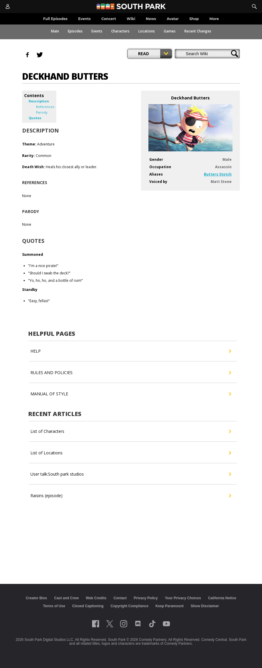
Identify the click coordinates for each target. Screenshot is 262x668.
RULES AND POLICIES (130, 373)
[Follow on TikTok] (152, 623)
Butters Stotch (218, 174)
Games (170, 31)
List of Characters (130, 431)
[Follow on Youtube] (166, 623)
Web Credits (96, 598)
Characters (120, 31)
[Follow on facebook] (95, 623)
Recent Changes (197, 31)
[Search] (254, 6)
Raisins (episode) (130, 496)
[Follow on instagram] (123, 623)
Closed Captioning (88, 606)
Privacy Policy (146, 598)
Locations (146, 31)
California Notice (222, 598)
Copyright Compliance (129, 606)
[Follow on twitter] (109, 623)
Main (55, 31)
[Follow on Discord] (138, 623)
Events (96, 31)
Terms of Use (54, 606)
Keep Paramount (169, 606)
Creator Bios (36, 598)
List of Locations (130, 453)
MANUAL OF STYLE (130, 394)
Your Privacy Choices (183, 598)
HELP (130, 351)
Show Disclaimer (205, 606)
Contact (120, 598)
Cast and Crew (66, 598)
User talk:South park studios (130, 474)
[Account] (7, 6)
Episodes (75, 31)
